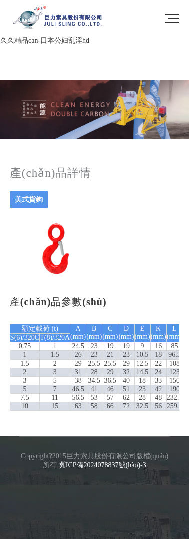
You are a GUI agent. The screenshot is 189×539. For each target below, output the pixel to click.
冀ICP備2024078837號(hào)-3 (102, 465)
